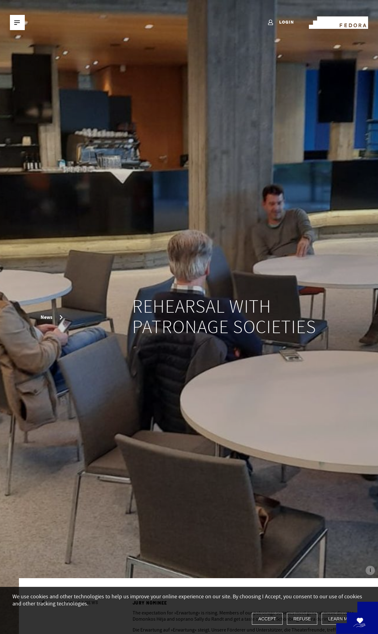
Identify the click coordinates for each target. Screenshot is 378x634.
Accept (267, 618)
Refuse (302, 618)
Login (280, 22)
